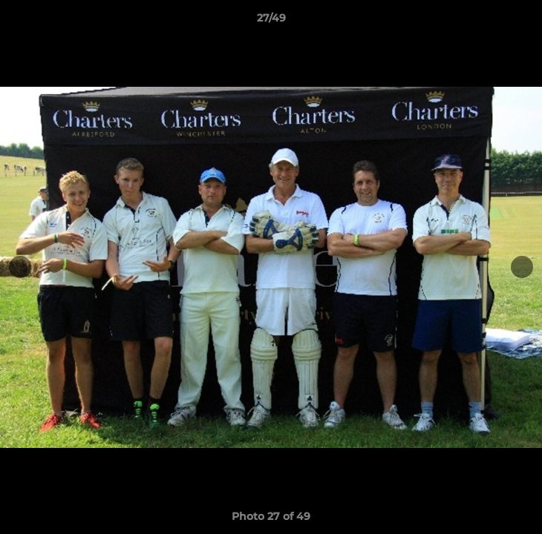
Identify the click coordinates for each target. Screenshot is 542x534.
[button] (524, 21)
